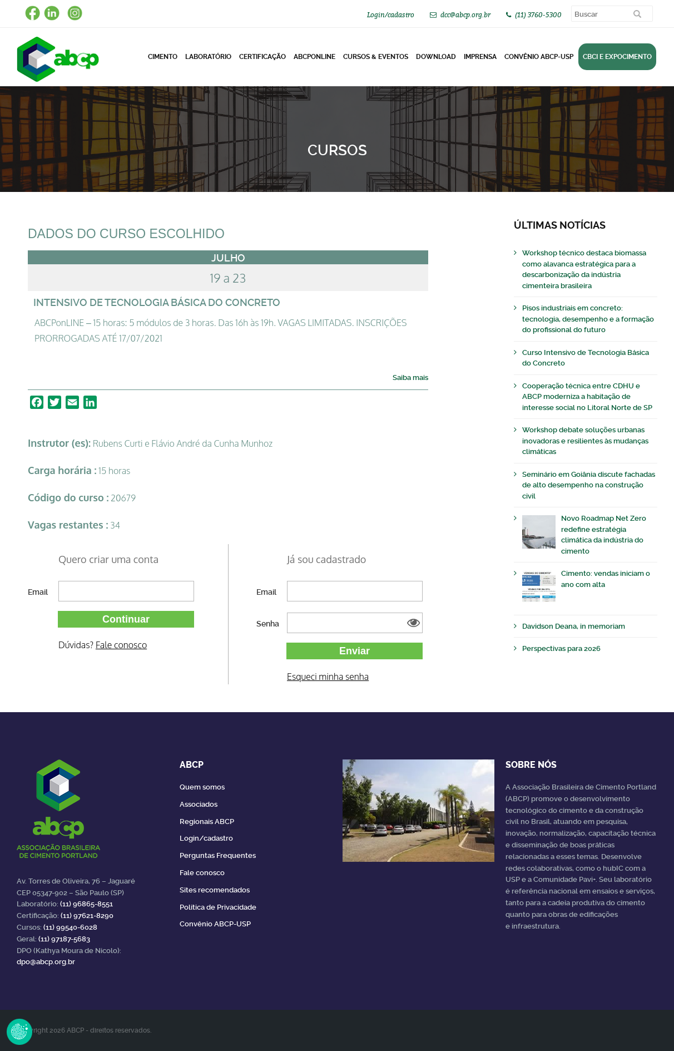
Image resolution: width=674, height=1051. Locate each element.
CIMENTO (162, 57)
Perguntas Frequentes (218, 855)
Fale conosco (121, 644)
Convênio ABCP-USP (538, 57)
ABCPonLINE (314, 57)
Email (38, 592)
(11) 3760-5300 (538, 14)
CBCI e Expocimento (617, 57)
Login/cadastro (390, 14)
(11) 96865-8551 (86, 904)
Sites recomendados (215, 890)
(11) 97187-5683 (64, 939)
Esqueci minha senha (328, 676)
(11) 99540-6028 (70, 927)
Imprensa (480, 57)
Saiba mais (410, 377)
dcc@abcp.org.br (465, 14)
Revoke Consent (19, 1031)
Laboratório (208, 57)
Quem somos (202, 787)
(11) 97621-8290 (87, 915)
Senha (267, 623)
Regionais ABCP (207, 821)
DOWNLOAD (436, 57)
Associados (198, 804)
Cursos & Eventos (375, 57)
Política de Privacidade (218, 907)
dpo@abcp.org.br (46, 962)
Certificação (262, 57)
